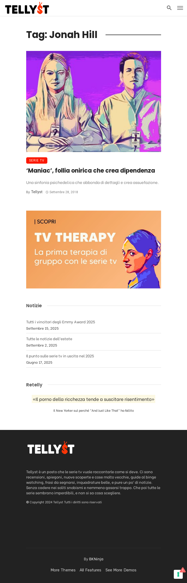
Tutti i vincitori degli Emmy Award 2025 (60, 321)
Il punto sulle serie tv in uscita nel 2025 (60, 355)
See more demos (121, 570)
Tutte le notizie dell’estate (49, 338)
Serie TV (36, 160)
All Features (90, 570)
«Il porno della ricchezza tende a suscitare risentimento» (93, 399)
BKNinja (96, 558)
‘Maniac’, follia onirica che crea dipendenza (90, 171)
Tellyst (36, 192)
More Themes (63, 570)
